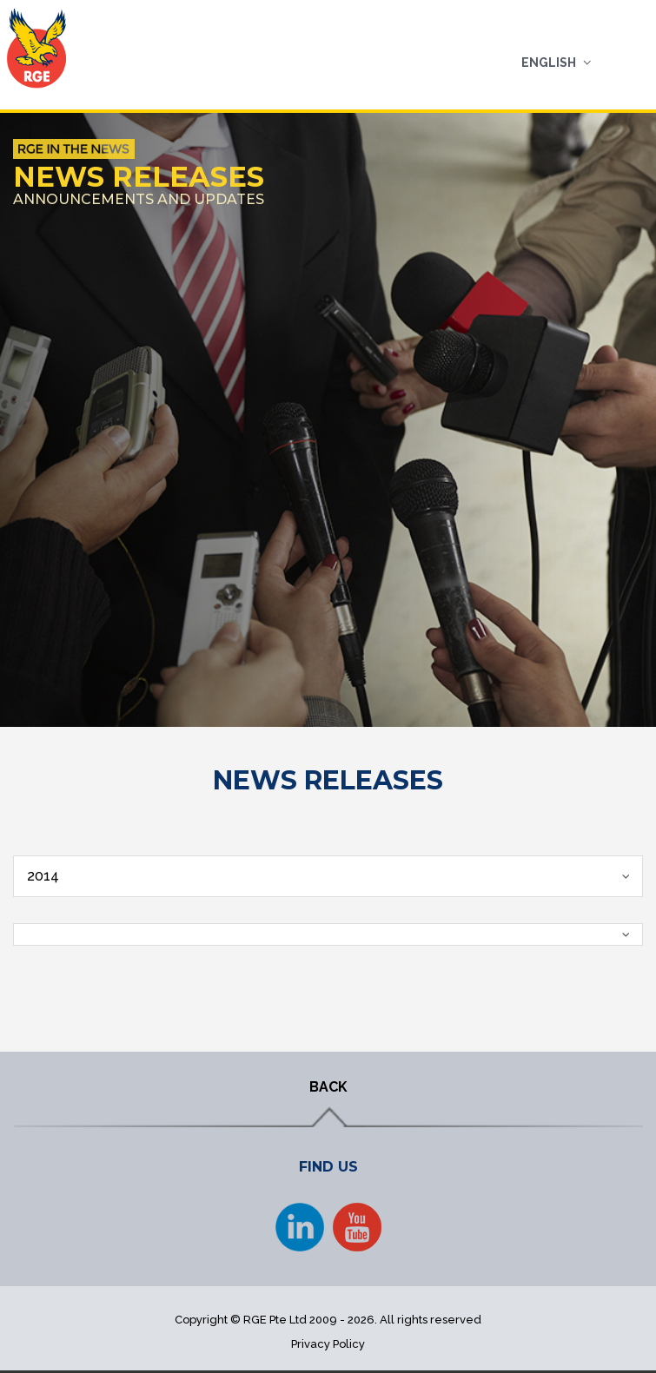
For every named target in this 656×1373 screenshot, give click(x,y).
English (548, 62)
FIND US (328, 1166)
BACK (328, 1087)
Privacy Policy (328, 1343)
